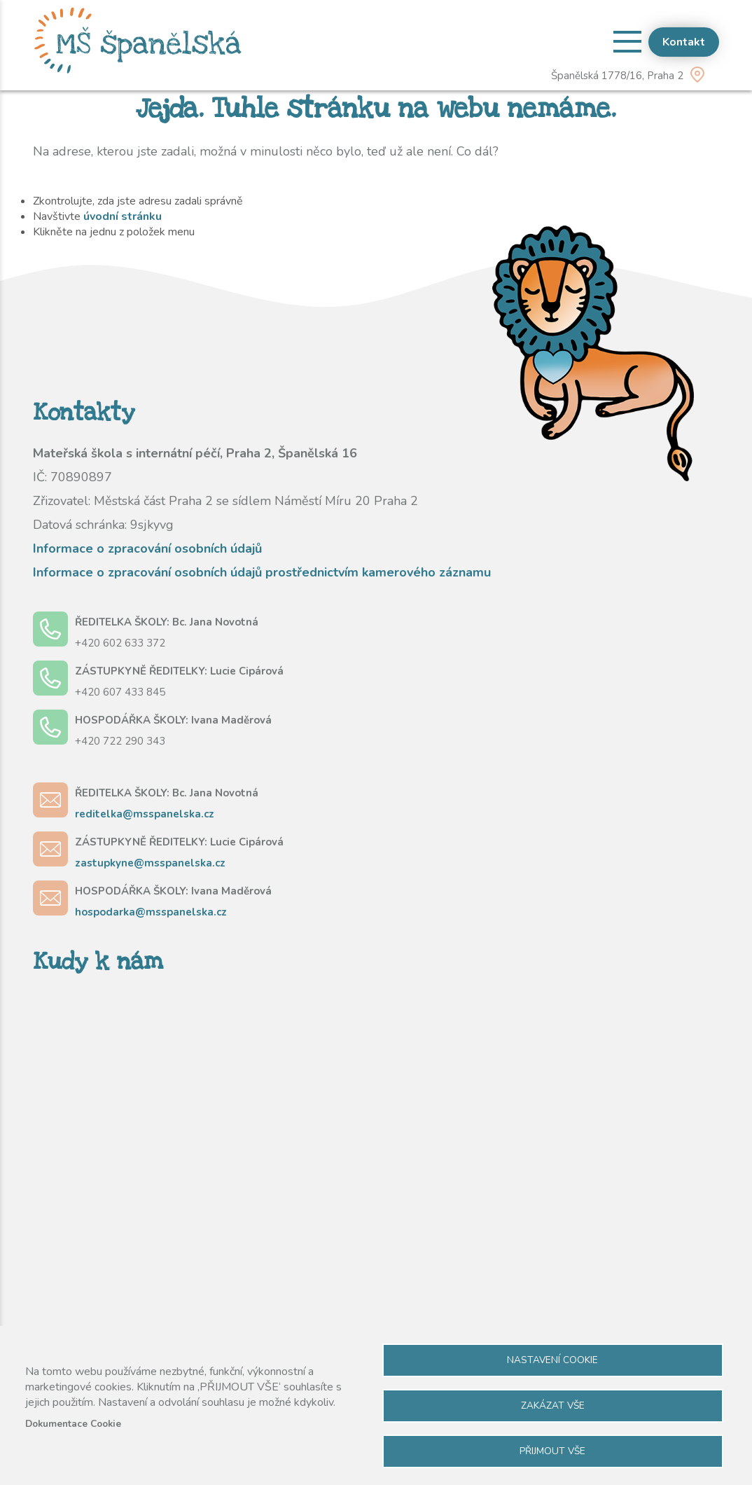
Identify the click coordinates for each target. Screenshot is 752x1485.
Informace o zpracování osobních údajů (147, 548)
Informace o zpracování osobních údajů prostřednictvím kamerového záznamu (262, 572)
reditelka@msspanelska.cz (144, 814)
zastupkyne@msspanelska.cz (150, 863)
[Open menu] (627, 41)
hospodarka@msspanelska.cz (151, 912)
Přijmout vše (552, 1451)
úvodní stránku (122, 216)
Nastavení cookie (552, 1360)
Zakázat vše (553, 1405)
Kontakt (683, 42)
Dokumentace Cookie (73, 1423)
